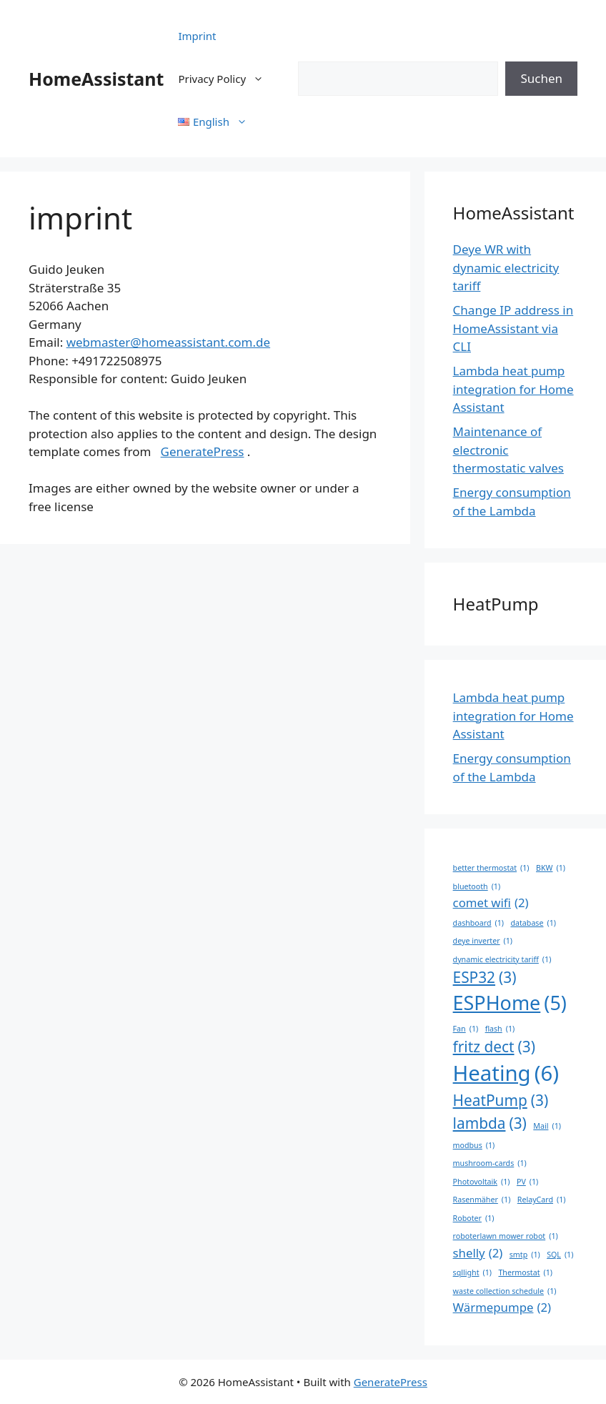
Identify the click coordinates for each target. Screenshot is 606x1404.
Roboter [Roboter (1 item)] (474, 1218)
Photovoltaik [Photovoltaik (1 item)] (481, 1181)
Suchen (541, 78)
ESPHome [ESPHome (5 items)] (510, 1003)
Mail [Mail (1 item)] (547, 1126)
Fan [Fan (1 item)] (466, 1028)
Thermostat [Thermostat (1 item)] (525, 1272)
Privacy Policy (228, 78)
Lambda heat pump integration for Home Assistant (513, 388)
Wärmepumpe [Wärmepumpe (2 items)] (502, 1307)
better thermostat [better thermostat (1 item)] (491, 868)
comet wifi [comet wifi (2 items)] (491, 902)
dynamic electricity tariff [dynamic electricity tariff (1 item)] (502, 959)
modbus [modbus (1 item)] (474, 1145)
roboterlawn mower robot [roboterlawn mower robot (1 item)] (505, 1236)
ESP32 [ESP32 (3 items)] (485, 978)
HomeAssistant (96, 78)
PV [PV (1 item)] (527, 1181)
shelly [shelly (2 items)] (478, 1253)
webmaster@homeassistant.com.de (168, 342)
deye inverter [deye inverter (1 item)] (482, 940)
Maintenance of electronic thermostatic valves (508, 449)
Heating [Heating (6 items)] (506, 1073)
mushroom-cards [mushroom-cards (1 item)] (490, 1163)
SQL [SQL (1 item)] (560, 1254)
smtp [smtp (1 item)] (525, 1254)
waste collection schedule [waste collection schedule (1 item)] (505, 1291)
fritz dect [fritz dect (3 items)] (494, 1047)
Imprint (197, 36)
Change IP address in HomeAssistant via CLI (513, 328)
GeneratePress (202, 451)
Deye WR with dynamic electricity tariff (506, 267)
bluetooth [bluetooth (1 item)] (477, 886)
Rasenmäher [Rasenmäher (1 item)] (482, 1199)
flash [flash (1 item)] (500, 1028)
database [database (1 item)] (533, 923)
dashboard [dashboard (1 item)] (478, 923)
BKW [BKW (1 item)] (550, 868)
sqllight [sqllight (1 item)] (472, 1272)
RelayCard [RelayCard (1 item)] (541, 1199)
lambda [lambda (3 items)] (490, 1123)
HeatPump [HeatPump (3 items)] (501, 1100)
